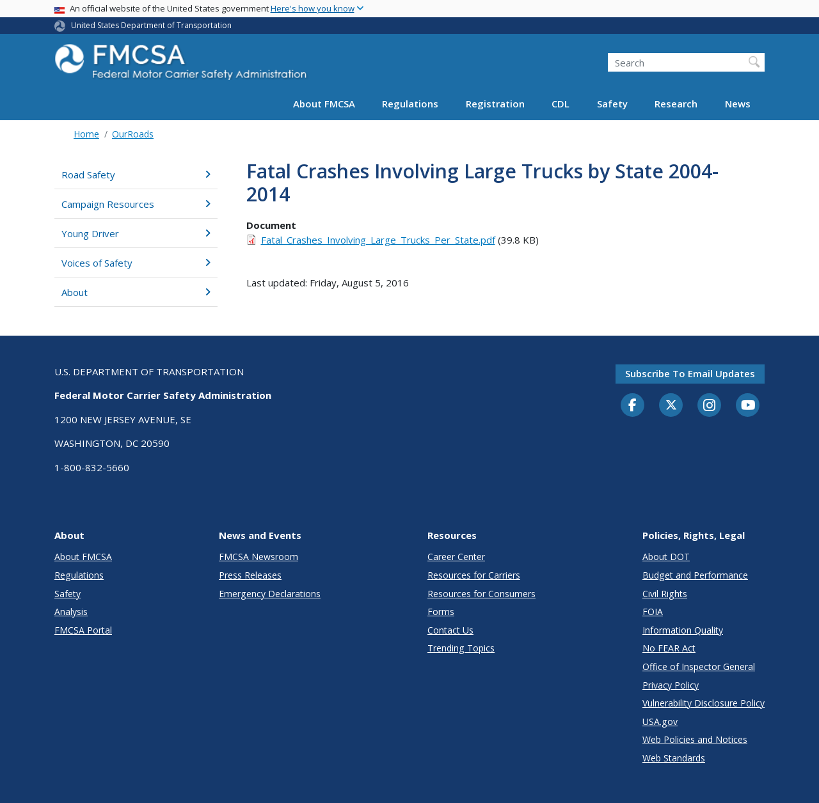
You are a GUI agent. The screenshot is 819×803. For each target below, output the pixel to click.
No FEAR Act (669, 648)
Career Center (456, 556)
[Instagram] (709, 406)
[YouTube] (748, 406)
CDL (560, 103)
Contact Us (450, 630)
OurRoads (133, 134)
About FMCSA (324, 103)
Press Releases (250, 575)
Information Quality (682, 630)
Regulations (410, 103)
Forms (440, 611)
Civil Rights (664, 594)
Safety (612, 103)
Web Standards (673, 758)
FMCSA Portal (83, 630)
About (136, 292)
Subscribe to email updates (690, 373)
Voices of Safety (136, 262)
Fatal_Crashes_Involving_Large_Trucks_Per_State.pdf (378, 239)
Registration (495, 103)
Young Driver (136, 233)
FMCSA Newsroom (258, 556)
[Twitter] (671, 405)
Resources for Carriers (473, 575)
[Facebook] (633, 406)
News (738, 103)
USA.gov (660, 721)
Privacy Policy (670, 685)
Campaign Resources (136, 204)
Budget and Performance (695, 575)
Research (676, 103)
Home (86, 134)
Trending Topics (461, 648)
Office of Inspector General (698, 666)
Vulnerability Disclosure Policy (703, 703)
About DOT (666, 556)
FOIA (652, 611)
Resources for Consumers (481, 594)
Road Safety (136, 174)
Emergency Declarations (270, 594)
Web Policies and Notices (694, 739)
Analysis (71, 611)
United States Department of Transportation (151, 25)
